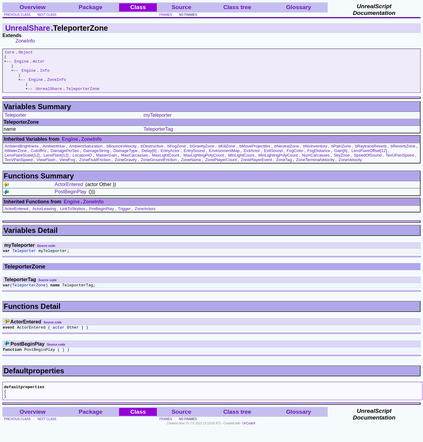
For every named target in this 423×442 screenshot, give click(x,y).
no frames (188, 14)
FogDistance (318, 159)
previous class (17, 14)
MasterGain (106, 163)
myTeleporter (157, 123)
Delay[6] (149, 159)
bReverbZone (403, 154)
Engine (21, 64)
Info (44, 75)
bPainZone (341, 154)
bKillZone (226, 154)
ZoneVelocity (350, 168)
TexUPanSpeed (400, 163)
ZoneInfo (25, 40)
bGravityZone (202, 154)
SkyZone (342, 163)
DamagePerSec (65, 159)
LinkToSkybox (72, 217)
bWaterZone (16, 159)
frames (165, 14)
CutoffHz (39, 159)
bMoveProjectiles (254, 154)
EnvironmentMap (224, 159)
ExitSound (273, 159)
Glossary (298, 7)
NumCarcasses (316, 163)
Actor (39, 64)
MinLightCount (241, 163)
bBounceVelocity (122, 154)
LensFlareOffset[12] (369, 159)
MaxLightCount (165, 163)
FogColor (295, 159)
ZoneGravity (126, 168)
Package (90, 7)
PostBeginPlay (70, 199)
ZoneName (191, 168)
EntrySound (194, 159)
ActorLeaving (44, 217)
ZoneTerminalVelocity (315, 168)
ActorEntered (69, 192)
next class (46, 14)
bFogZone (176, 154)
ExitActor (252, 159)
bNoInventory (315, 154)
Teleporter (15, 123)
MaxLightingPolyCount (203, 163)
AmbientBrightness (22, 154)
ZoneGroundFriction (159, 168)
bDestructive (152, 154)
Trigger (124, 217)
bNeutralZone (286, 154)
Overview (32, 7)
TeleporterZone (82, 96)
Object (26, 53)
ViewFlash (46, 168)
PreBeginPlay (101, 217)
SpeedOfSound (368, 163)
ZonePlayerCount (221, 168)
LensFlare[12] (56, 163)
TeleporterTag (158, 137)
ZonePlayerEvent (256, 168)
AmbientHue (54, 154)
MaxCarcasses (134, 163)
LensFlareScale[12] (22, 163)
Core (9, 53)
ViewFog (67, 168)
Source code (46, 254)
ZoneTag (284, 168)
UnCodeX (248, 438)
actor (59, 338)
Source (181, 7)
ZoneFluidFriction (95, 168)
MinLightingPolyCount (278, 163)
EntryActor (169, 159)
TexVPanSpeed (19, 168)
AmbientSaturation (86, 154)
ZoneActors (145, 217)
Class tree (237, 7)
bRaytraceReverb (371, 154)
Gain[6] (340, 159)
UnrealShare (27, 28)
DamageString (96, 159)
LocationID (82, 163)
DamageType (125, 159)
